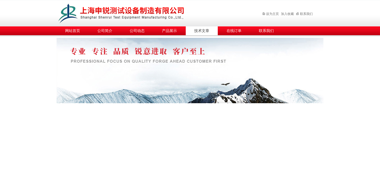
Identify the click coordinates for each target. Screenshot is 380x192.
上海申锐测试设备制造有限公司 (127, 12)
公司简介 (104, 31)
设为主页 (270, 14)
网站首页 (72, 31)
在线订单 (234, 31)
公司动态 (137, 31)
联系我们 (304, 14)
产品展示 (169, 31)
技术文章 (201, 31)
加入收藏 (287, 14)
